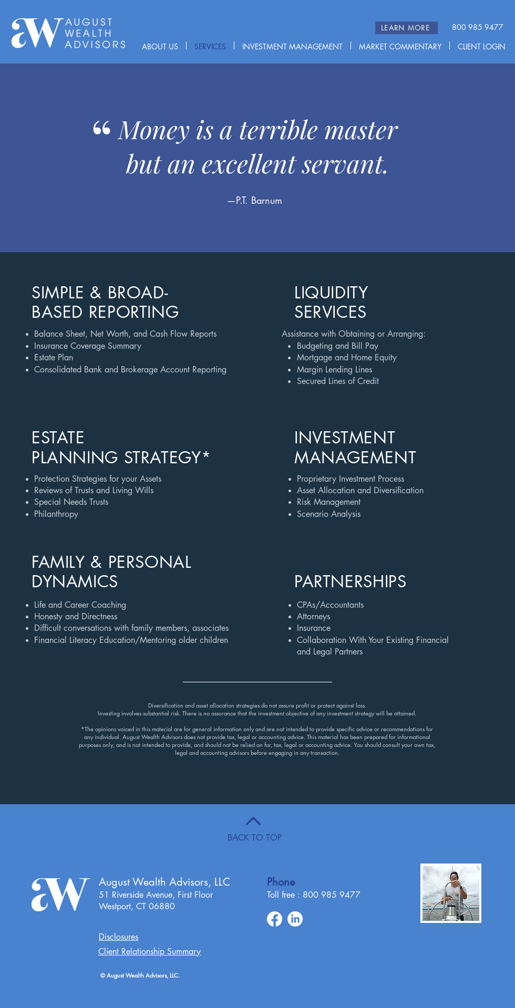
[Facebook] (274, 919)
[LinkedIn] (295, 919)
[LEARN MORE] (406, 28)
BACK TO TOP (255, 837)
